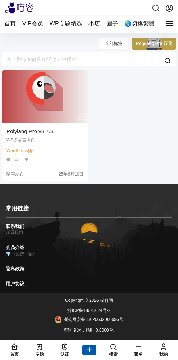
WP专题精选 (66, 23)
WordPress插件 (21, 150)
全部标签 (113, 43)
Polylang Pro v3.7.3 (29, 131)
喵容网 (106, 300)
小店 (94, 23)
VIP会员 (32, 23)
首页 (10, 23)
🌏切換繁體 (139, 23)
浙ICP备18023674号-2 (88, 310)
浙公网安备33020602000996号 (89, 319)
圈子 (112, 23)
